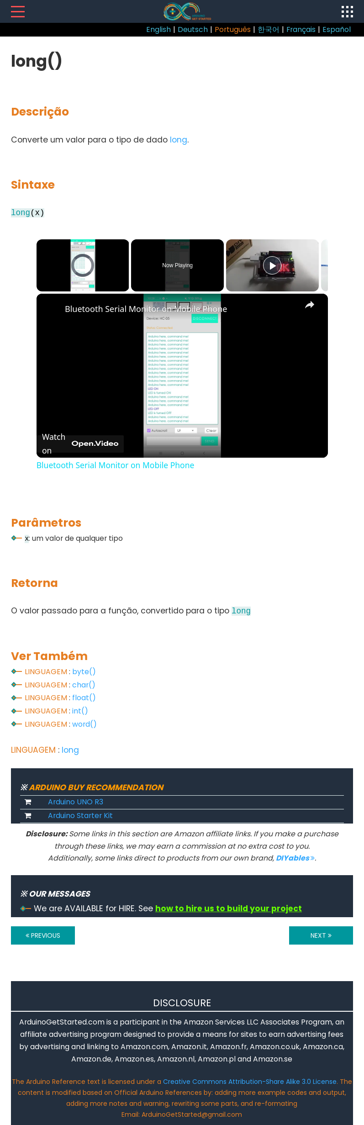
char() (83, 685)
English (158, 29)
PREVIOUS (43, 935)
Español (336, 29)
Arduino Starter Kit (80, 815)
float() (84, 697)
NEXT (321, 935)
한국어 (269, 29)
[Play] (272, 265)
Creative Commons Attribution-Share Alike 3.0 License (250, 1081)
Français (301, 29)
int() (80, 711)
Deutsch (193, 29)
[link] (51, 308)
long (178, 139)
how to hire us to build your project (228, 908)
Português (233, 29)
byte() (84, 671)
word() (84, 724)
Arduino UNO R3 (75, 802)
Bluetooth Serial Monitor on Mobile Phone (146, 308)
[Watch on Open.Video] (80, 444)
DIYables (295, 858)
